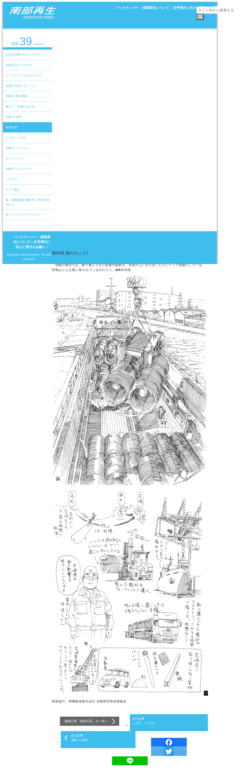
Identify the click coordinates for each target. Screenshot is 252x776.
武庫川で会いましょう (20, 85)
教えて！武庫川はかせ (20, 106)
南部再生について (156, 8)
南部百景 (11, 127)
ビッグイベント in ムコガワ (23, 75)
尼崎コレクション (17, 148)
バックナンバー (127, 8)
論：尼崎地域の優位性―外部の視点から (27, 202)
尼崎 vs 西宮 (14, 117)
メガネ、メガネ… (17, 137)
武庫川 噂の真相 (16, 96)
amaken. (35, 254)
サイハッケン (14, 158)
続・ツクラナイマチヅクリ (23, 214)
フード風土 (13, 189)
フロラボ (11, 179)
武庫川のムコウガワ (19, 65)
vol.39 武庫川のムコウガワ (23, 54)
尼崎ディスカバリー (19, 169)
